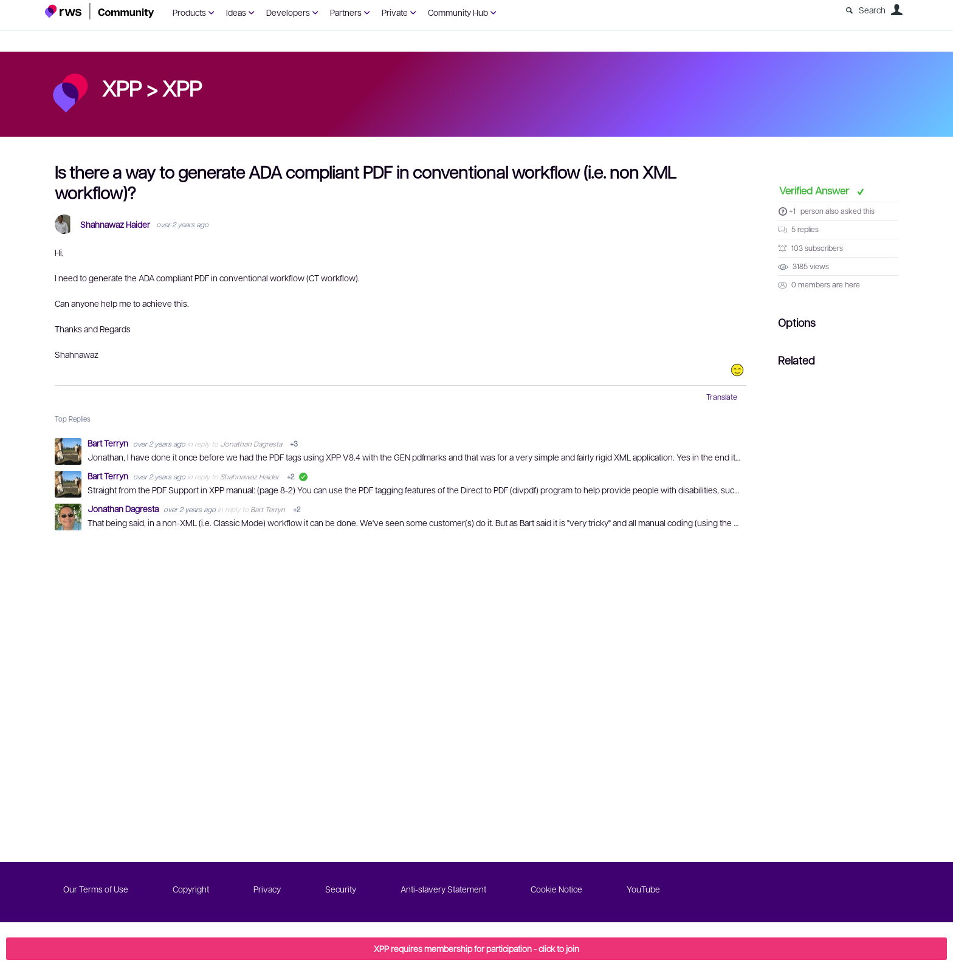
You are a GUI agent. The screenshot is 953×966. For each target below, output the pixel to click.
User (896, 10)
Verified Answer (815, 190)
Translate (721, 397)
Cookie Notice (556, 888)
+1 (792, 211)
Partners (346, 12)
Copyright (191, 888)
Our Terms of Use (95, 888)
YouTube (643, 888)
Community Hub (458, 12)
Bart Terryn (109, 442)
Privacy (267, 888)
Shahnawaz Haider (115, 224)
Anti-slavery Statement (443, 888)
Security (340, 888)
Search (872, 9)
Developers (288, 12)
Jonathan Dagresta (251, 443)
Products (189, 12)
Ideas (236, 12)
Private (395, 12)
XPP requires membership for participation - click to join (476, 948)
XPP (182, 87)
